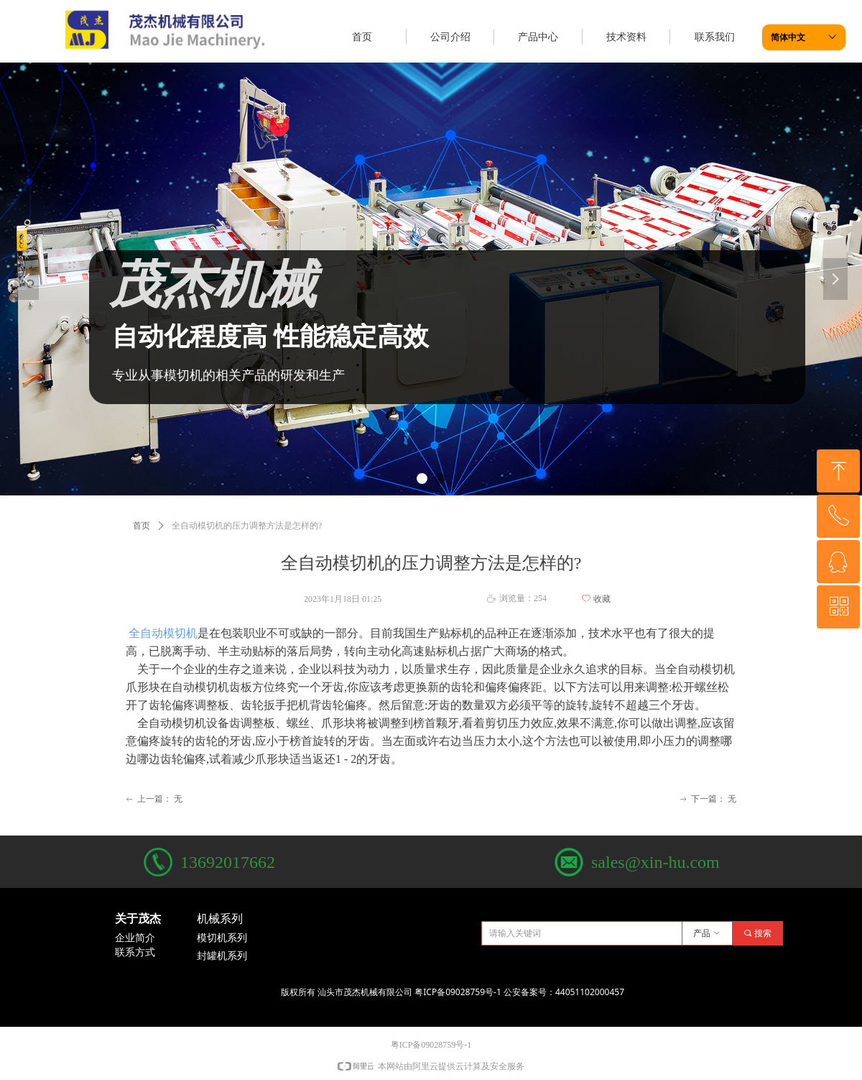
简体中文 (788, 37)
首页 (141, 526)
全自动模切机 (162, 633)
